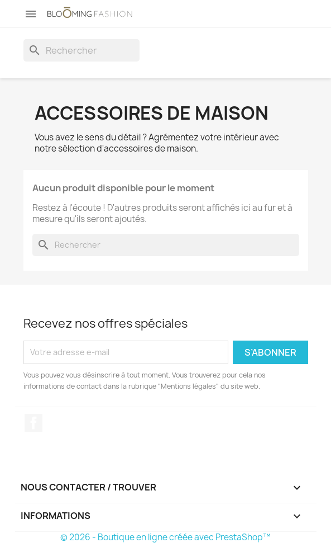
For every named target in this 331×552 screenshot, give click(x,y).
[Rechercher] (81, 50)
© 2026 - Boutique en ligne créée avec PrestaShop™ (165, 537)
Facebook (33, 423)
